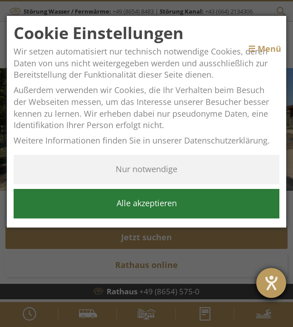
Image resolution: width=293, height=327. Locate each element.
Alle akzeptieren (147, 203)
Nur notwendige (146, 169)
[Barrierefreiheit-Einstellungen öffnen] (271, 283)
